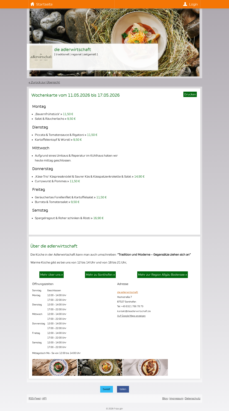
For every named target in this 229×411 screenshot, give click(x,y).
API (44, 398)
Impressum (176, 398)
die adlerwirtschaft (127, 292)
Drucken (190, 94)
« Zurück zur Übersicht (44, 82)
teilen (123, 389)
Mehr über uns (51, 274)
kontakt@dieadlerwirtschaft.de (134, 311)
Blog (165, 398)
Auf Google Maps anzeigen (131, 315)
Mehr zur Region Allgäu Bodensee (162, 274)
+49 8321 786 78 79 (132, 306)
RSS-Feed (35, 398)
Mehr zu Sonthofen (100, 274)
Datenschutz (192, 398)
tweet (106, 389)
